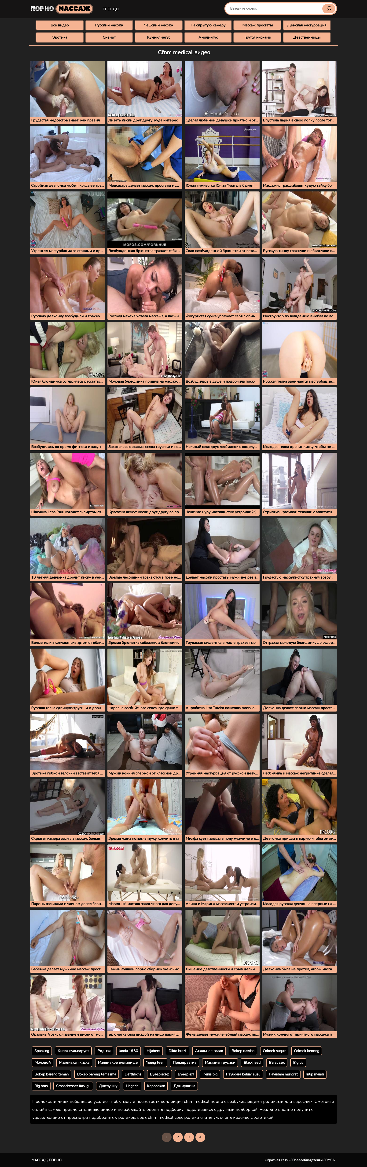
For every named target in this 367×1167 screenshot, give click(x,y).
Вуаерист (186, 1074)
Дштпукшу (108, 1086)
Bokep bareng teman (51, 1074)
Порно (61, 9)
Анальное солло (209, 1050)
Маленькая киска (74, 1062)
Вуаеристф (159, 1074)
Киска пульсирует (73, 1050)
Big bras (41, 1086)
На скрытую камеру (208, 25)
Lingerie (132, 1086)
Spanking (41, 1050)
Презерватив (184, 1062)
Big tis (298, 1062)
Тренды (111, 9)
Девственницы (306, 37)
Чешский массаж (158, 25)
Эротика (59, 37)
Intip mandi (315, 1074)
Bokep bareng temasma (96, 1074)
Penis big (209, 1074)
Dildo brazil (178, 1050)
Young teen (155, 1062)
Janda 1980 (128, 1050)
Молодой (42, 1062)
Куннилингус (158, 37)
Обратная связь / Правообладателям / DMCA (300, 1160)
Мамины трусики (220, 1062)
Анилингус (208, 37)
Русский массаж (109, 25)
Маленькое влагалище (118, 1062)
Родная (103, 1050)
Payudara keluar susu (243, 1074)
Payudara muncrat (283, 1074)
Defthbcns (133, 1074)
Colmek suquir (274, 1050)
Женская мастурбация (306, 25)
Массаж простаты (257, 25)
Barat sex (277, 1062)
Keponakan (156, 1086)
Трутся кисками (257, 37)
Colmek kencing (306, 1050)
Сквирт (109, 37)
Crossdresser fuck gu (73, 1086)
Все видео (60, 25)
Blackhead (252, 1062)
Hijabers (153, 1050)
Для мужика (184, 1086)
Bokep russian (242, 1050)
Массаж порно (46, 1160)
